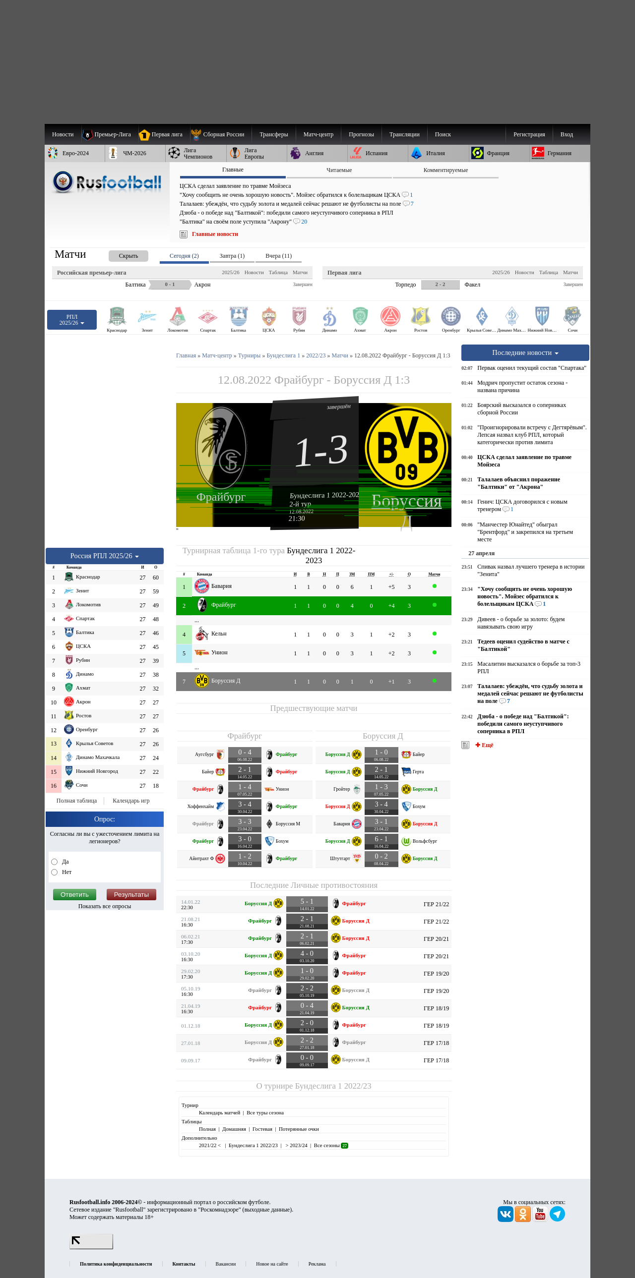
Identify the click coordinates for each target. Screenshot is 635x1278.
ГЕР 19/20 (436, 973)
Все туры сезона (265, 1112)
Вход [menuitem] (567, 134)
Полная (207, 1129)
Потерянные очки (299, 1129)
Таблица (278, 272)
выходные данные (267, 1209)
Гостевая (262, 1129)
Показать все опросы (104, 906)
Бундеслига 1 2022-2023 (326, 495)
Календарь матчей (219, 1112)
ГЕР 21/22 (436, 904)
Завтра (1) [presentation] (232, 255)
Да (65, 861)
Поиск (443, 134)
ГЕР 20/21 (436, 938)
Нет (66, 872)
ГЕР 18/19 (436, 1008)
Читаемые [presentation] (339, 170)
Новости (254, 272)
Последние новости (525, 352)
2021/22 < (210, 1145)
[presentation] (118, 254)
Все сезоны (331, 1145)
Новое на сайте (272, 1264)
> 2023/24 (296, 1145)
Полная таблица (77, 800)
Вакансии (226, 1264)
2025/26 (230, 272)
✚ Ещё (483, 745)
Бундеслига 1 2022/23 (333, 1086)
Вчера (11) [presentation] (278, 255)
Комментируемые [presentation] (446, 170)
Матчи (300, 272)
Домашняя (234, 1129)
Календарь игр (131, 800)
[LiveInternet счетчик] (91, 1247)
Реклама (317, 1264)
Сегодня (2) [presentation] (184, 255)
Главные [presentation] (233, 169)
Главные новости (215, 234)
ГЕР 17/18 (436, 1043)
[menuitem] (221, 134)
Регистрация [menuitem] (529, 134)
